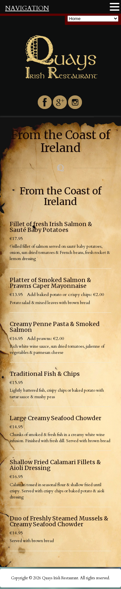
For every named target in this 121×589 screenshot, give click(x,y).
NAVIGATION (27, 8)
